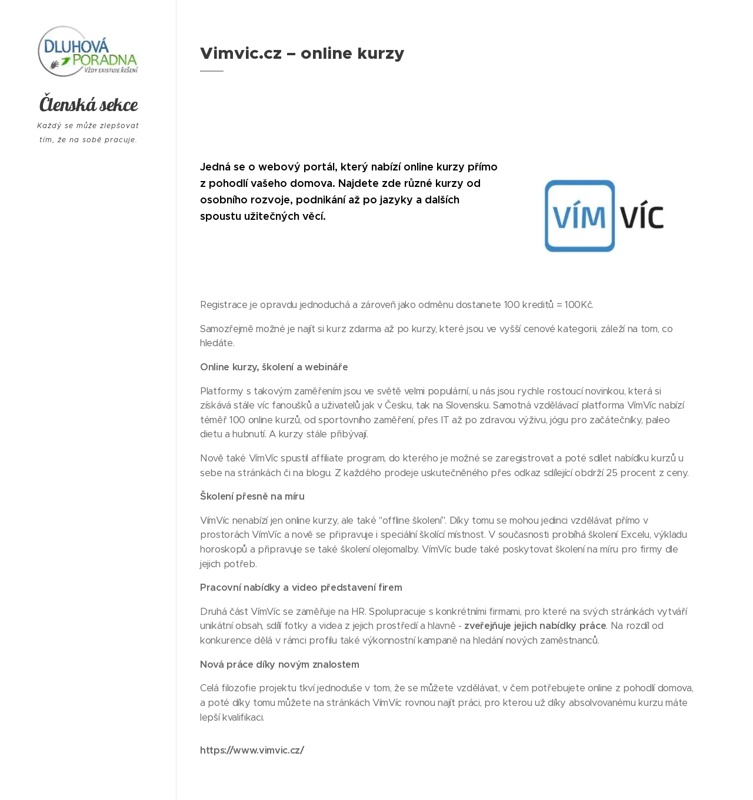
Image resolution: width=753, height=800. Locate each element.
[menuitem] (88, 482)
